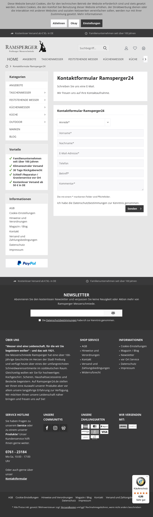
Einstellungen (91, 23)
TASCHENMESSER (20, 92)
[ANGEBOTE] (29, 59)
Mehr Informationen (89, 14)
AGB (12, 208)
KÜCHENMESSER (19, 107)
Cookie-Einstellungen (22, 213)
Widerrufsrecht (91, 372)
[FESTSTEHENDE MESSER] (83, 59)
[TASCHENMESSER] (52, 59)
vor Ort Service (130, 359)
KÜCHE (13, 114)
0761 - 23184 (16, 452)
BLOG (12, 136)
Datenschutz (17, 244)
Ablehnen (59, 23)
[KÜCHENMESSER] (113, 59)
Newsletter (127, 355)
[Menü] (147, 477)
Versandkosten (68, 507)
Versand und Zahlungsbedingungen (23, 238)
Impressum (16, 249)
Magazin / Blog (18, 226)
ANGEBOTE (16, 85)
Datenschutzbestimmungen (90, 203)
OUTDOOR (15, 122)
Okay (74, 23)
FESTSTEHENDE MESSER (24, 100)
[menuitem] (143, 48)
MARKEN (14, 129)
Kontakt (14, 231)
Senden (134, 208)
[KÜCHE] (133, 59)
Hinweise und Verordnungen (18, 219)
